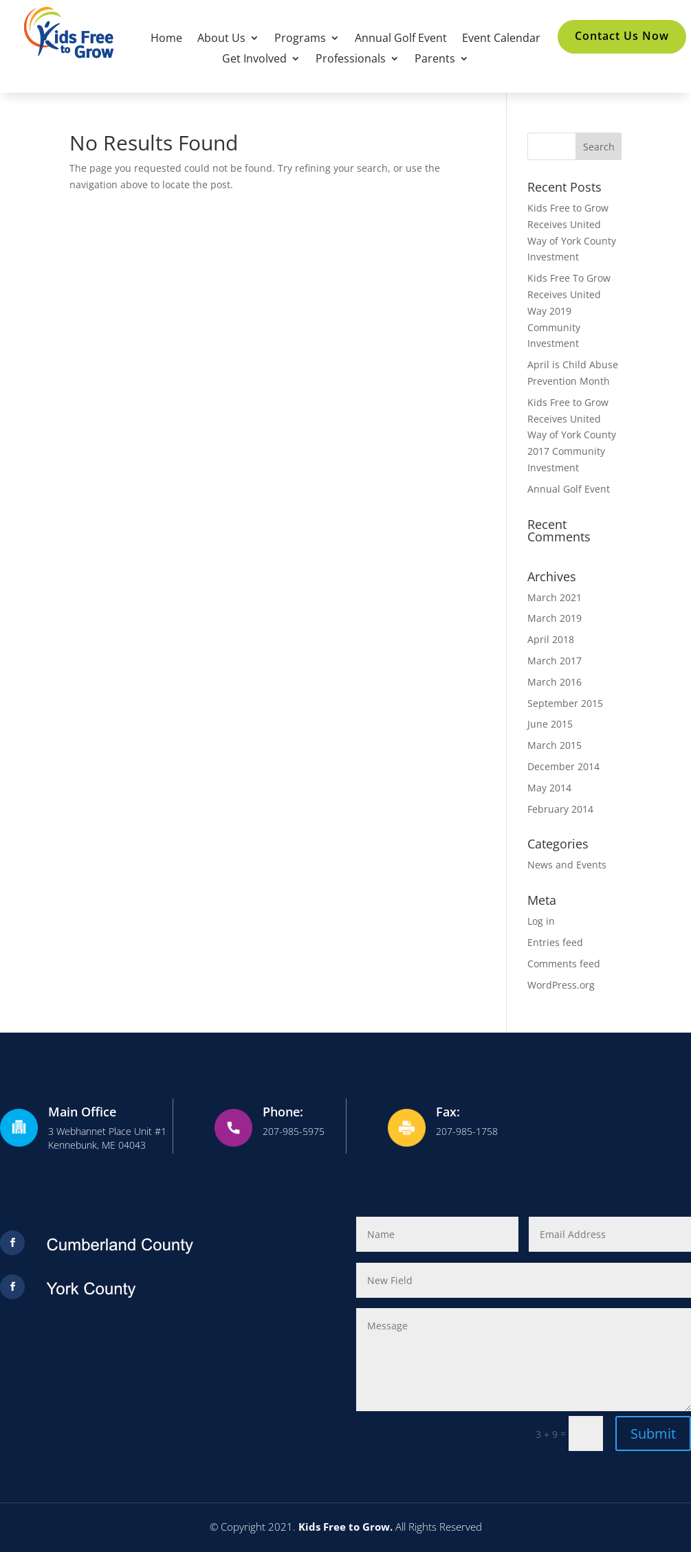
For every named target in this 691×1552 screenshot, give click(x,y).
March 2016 (554, 681)
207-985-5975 (294, 1131)
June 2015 (550, 723)
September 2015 (565, 703)
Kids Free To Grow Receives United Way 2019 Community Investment (569, 310)
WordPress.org (561, 984)
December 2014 (563, 766)
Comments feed (563, 963)
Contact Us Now (622, 35)
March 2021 (554, 597)
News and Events (566, 864)
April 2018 (550, 639)
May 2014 (549, 787)
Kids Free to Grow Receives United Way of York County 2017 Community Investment (571, 435)
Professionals (351, 60)
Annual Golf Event (401, 39)
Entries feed (555, 942)
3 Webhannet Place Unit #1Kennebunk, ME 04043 (107, 1138)
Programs (300, 39)
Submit (653, 1433)
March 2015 (554, 745)
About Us (221, 39)
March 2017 (554, 660)
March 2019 (554, 618)
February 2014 (560, 809)
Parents (435, 60)
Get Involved (254, 60)
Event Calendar (501, 39)
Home (166, 39)
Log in (541, 920)
